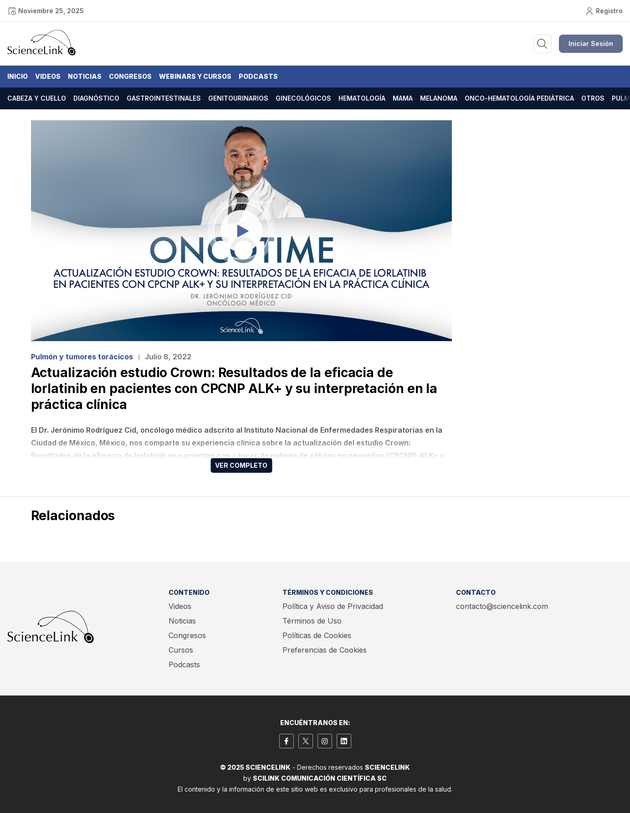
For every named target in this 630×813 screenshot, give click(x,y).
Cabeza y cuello (36, 98)
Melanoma (438, 98)
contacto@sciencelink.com (502, 606)
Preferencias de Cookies (324, 649)
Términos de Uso (312, 620)
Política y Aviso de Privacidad (332, 606)
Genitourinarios (238, 98)
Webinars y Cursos (195, 76)
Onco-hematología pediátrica (519, 98)
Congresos (130, 76)
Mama (403, 98)
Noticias (85, 76)
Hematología (361, 98)
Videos (48, 76)
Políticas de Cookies (316, 635)
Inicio (17, 76)
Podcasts (258, 76)
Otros (592, 98)
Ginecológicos (303, 98)
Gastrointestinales (164, 98)
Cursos (181, 649)
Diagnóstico (96, 98)
